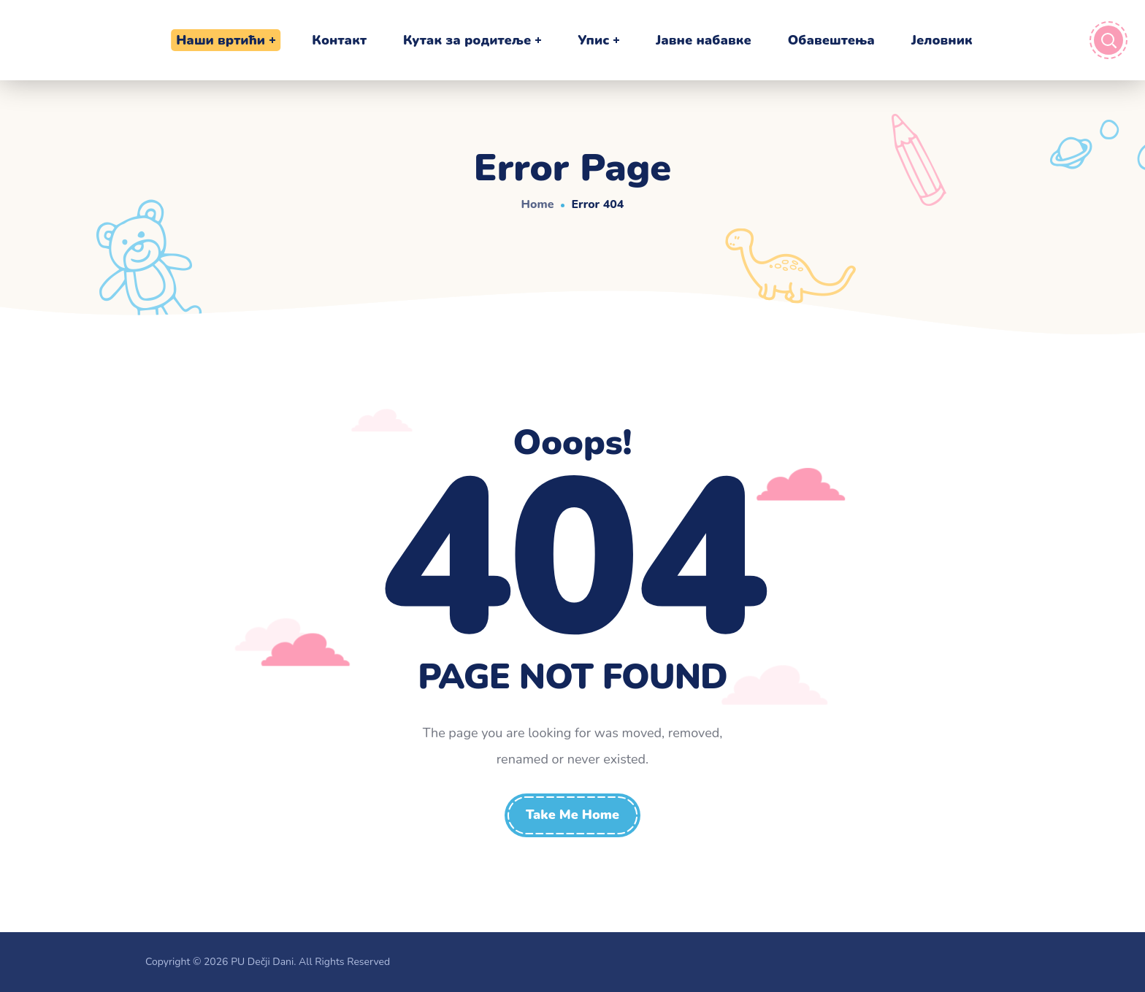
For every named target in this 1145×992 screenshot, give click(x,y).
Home (537, 204)
